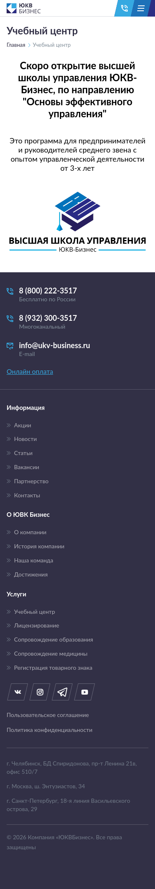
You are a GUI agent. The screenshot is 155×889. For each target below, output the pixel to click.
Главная (16, 45)
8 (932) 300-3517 (77, 321)
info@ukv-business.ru (77, 349)
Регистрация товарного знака (53, 667)
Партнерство (31, 481)
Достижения (31, 574)
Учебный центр (34, 611)
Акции (22, 425)
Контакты (27, 495)
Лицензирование (36, 625)
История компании (39, 546)
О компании (30, 532)
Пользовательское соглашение (48, 715)
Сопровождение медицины (51, 653)
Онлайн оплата (30, 371)
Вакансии (26, 467)
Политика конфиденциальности (50, 730)
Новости (25, 439)
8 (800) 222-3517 (77, 294)
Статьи (23, 453)
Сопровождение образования (53, 639)
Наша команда (33, 560)
